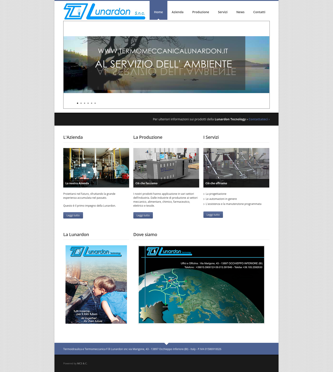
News (240, 12)
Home (158, 12)
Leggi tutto (73, 215)
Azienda (178, 12)
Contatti (259, 12)
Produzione (200, 12)
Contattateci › (259, 119)
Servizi (223, 12)
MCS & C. (82, 363)
